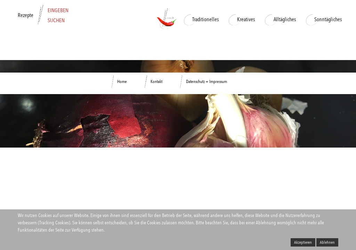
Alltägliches (280, 19)
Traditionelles (201, 19)
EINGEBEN (58, 10)
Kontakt (156, 81)
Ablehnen (327, 242)
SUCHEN (56, 20)
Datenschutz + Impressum (206, 81)
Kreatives (242, 19)
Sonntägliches (324, 19)
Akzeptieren (303, 242)
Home (122, 81)
